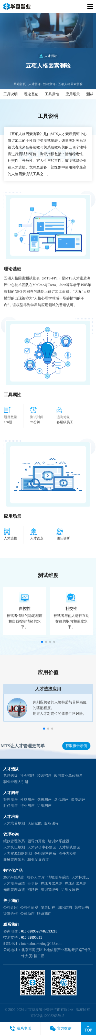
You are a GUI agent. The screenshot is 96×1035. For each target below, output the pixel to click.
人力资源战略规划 (17, 853)
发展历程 (48, 907)
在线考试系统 (51, 883)
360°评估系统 (14, 877)
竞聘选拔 (10, 776)
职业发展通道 (38, 860)
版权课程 (51, 823)
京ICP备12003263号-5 (47, 1016)
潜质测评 (78, 799)
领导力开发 (36, 841)
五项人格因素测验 (70, 94)
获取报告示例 (77, 746)
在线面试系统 (75, 883)
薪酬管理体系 (14, 860)
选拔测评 (44, 799)
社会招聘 (27, 776)
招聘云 (32, 890)
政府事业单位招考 (68, 776)
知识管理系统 (14, 890)
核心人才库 (36, 877)
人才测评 (34, 94)
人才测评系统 (14, 883)
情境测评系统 (58, 877)
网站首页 (20, 94)
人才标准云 (80, 877)
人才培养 (11, 817)
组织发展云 (70, 890)
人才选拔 (11, 769)
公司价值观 (29, 907)
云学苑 (32, 883)
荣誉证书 (81, 907)
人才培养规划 (14, 823)
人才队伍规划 (14, 847)
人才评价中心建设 (41, 847)
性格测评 (49, 94)
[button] (42, 653)
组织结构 (65, 907)
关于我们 (11, 901)
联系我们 (44, 914)
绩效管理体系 (14, 841)
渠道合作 (10, 914)
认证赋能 (34, 823)
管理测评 (10, 799)
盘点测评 (61, 799)
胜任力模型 (68, 853)
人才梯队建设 (69, 847)
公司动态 (27, 914)
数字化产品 (13, 871)
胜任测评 (10, 806)
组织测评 (44, 806)
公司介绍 (10, 907)
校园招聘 (44, 776)
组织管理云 (50, 890)
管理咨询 (11, 834)
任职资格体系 (45, 853)
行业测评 (27, 806)
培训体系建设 (58, 841)
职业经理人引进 (15, 782)
